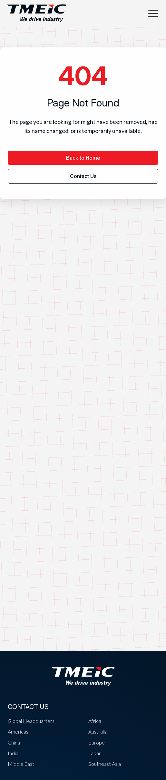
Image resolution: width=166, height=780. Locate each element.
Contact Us (83, 176)
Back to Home (83, 158)
